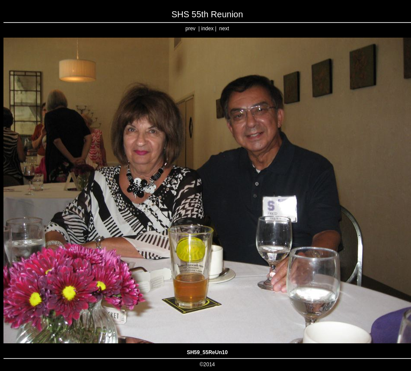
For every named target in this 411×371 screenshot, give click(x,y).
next (224, 29)
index (207, 29)
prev (190, 29)
